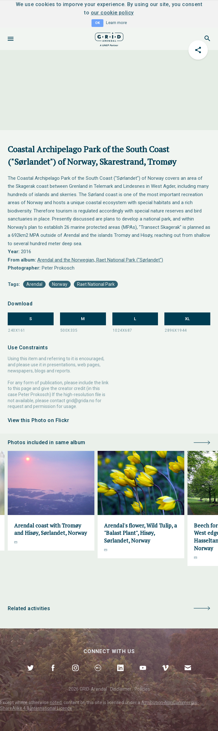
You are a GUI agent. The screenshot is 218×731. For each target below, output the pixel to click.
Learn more (116, 22)
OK (97, 23)
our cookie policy (112, 13)
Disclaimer (120, 689)
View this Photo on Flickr (38, 420)
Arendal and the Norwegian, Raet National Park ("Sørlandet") (100, 260)
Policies (142, 689)
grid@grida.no (80, 400)
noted (56, 702)
